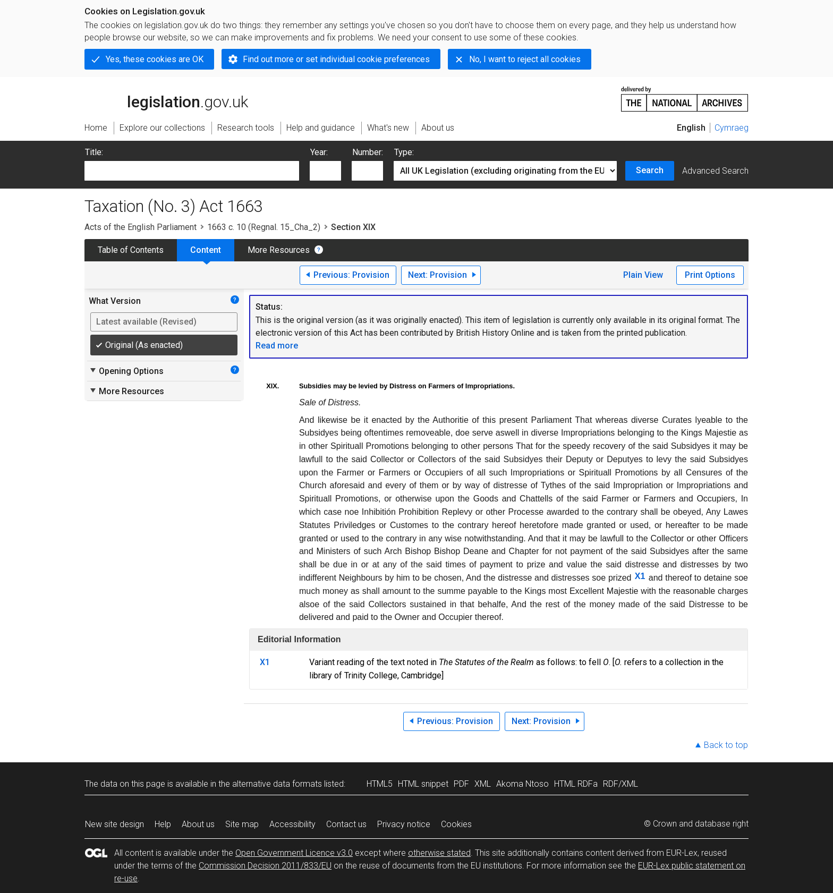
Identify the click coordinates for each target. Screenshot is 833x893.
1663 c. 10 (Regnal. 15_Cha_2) (263, 227)
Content (205, 250)
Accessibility (292, 824)
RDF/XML (620, 784)
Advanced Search (715, 171)
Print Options (710, 275)
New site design (114, 824)
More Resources (279, 250)
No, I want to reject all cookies (525, 59)
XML (482, 784)
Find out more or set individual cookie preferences (336, 59)
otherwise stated (439, 853)
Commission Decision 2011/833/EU (265, 866)
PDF (461, 784)
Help (163, 824)
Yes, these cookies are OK (154, 59)
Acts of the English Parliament (140, 227)
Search (650, 170)
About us (198, 824)
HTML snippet (423, 784)
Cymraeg (732, 128)
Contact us (346, 824)
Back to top (726, 745)
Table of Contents (131, 250)
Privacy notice (403, 824)
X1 (640, 576)
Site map (242, 824)
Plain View (643, 275)
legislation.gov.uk (166, 98)
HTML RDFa (576, 784)
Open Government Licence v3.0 (294, 853)
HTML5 (380, 784)
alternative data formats (277, 784)
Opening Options (126, 370)
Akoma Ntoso (522, 784)
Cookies (456, 824)
